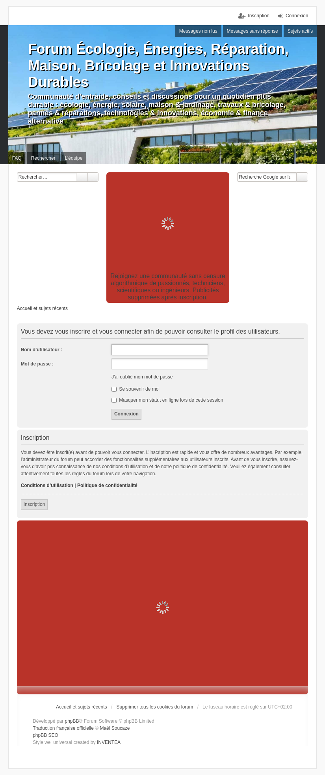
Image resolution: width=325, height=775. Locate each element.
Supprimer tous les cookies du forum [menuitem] (154, 707)
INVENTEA (109, 742)
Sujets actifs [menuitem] (300, 31)
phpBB (72, 721)
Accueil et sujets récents (81, 707)
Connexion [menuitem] (297, 15)
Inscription (34, 504)
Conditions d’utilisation (47, 485)
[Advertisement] (168, 223)
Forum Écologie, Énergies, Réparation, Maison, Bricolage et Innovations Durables (158, 65)
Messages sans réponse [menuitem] (252, 31)
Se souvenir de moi (135, 389)
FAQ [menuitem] (17, 158)
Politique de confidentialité (107, 485)
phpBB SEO (45, 735)
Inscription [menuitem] (258, 15)
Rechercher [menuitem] (43, 158)
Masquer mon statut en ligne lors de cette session (167, 400)
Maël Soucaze (115, 728)
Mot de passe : (37, 364)
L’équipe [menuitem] (74, 158)
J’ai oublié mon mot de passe (142, 377)
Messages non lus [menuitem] (198, 31)
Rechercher (82, 177)
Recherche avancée (93, 177)
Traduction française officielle (63, 728)
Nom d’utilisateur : (41, 349)
